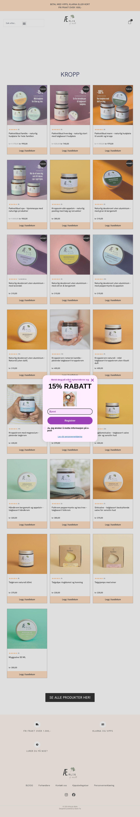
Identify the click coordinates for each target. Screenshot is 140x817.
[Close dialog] (92, 380)
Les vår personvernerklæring (70, 437)
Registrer (70, 420)
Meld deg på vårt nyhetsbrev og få (70, 380)
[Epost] (70, 411)
